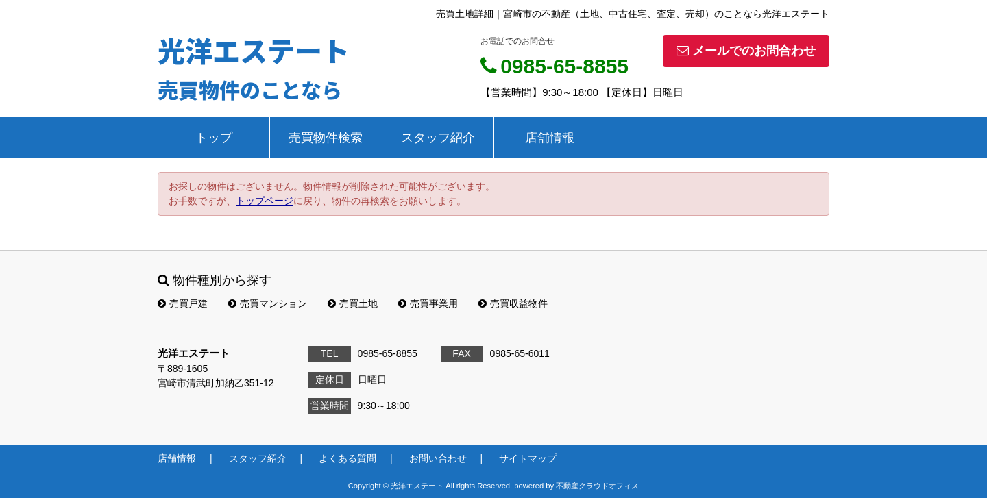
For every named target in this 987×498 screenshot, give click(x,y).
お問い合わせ (438, 458)
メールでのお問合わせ (746, 51)
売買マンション (267, 303)
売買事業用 (428, 303)
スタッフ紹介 (438, 138)
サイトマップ (528, 458)
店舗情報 (549, 138)
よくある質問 (347, 458)
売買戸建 (183, 303)
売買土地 (353, 303)
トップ (213, 138)
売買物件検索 (326, 138)
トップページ (264, 200)
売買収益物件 (513, 303)
